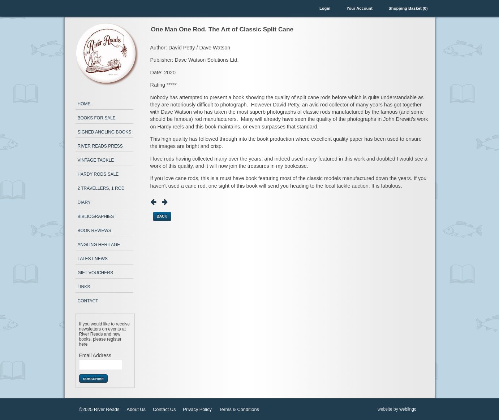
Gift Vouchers (95, 272)
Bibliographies (96, 216)
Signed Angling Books (105, 132)
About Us (136, 409)
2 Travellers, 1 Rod (101, 188)
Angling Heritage (99, 244)
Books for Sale (97, 118)
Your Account (360, 8)
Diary (84, 202)
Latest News (93, 258)
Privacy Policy (197, 409)
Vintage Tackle (96, 160)
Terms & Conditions (239, 409)
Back (162, 216)
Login (324, 8)
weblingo (407, 409)
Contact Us (164, 409)
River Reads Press (100, 146)
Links (84, 286)
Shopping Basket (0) (407, 8)
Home (84, 103)
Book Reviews (94, 230)
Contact (88, 300)
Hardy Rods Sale (98, 174)
